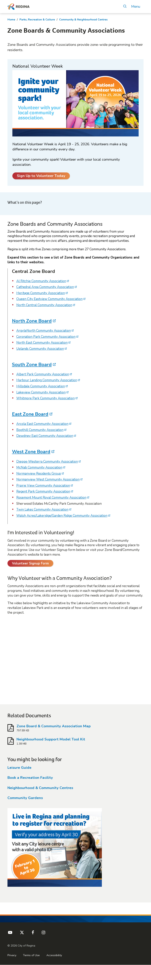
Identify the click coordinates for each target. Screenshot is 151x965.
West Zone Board (31, 451)
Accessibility (54, 955)
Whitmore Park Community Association (45, 398)
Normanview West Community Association (48, 479)
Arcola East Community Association (42, 424)
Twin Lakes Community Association (42, 509)
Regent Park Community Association (43, 491)
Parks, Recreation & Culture (37, 19)
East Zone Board (30, 414)
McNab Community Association (39, 467)
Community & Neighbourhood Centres (83, 19)
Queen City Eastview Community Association (49, 299)
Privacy (11, 955)
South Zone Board (32, 364)
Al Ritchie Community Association (41, 281)
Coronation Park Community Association (46, 336)
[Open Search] (125, 7)
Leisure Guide (19, 767)
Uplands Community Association (40, 348)
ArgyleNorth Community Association (43, 330)
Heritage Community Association (40, 293)
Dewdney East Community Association (44, 436)
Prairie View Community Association (43, 485)
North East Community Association (42, 342)
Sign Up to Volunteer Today (41, 175)
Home (11, 19)
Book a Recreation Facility (30, 777)
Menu (135, 7)
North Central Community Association (44, 305)
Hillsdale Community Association (40, 386)
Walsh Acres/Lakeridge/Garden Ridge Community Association (61, 515)
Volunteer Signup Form (30, 563)
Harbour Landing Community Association (46, 380)
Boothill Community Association (40, 430)
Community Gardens (25, 797)
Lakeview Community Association (41, 392)
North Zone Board (32, 321)
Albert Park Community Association (42, 374)
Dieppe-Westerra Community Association (47, 461)
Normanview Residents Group (38, 473)
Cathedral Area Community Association (45, 287)
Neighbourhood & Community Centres (40, 787)
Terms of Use (31, 955)
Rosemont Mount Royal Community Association (51, 497)
